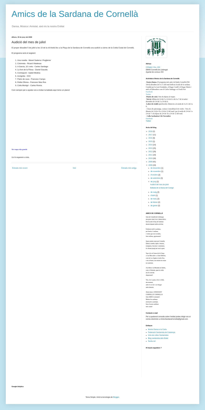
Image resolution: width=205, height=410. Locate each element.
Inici (74, 168)
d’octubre (154, 175)
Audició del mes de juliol (159, 184)
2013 (151, 148)
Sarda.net (151, 341)
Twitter (148, 94)
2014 (151, 145)
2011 (151, 155)
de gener (154, 206)
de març (154, 199)
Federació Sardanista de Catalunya (161, 332)
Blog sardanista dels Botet (158, 338)
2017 (151, 135)
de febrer (154, 202)
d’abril (153, 195)
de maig (154, 192)
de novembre (156, 171)
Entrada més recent (19, 168)
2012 (151, 152)
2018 (151, 131)
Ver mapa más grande (19, 149)
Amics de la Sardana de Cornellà (75, 14)
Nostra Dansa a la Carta (157, 329)
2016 (151, 138)
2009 (151, 162)
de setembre (156, 178)
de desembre (156, 168)
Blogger (116, 397)
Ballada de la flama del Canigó (162, 188)
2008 (151, 165)
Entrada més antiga (128, 168)
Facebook (149, 92)
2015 (151, 141)
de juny (154, 182)
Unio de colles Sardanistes (158, 335)
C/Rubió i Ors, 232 (153, 67)
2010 (151, 158)
